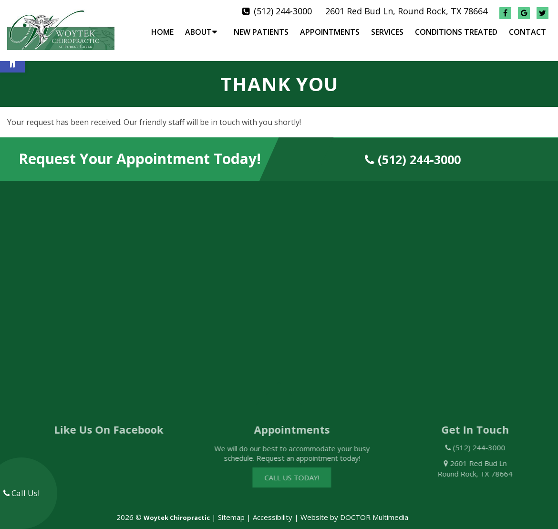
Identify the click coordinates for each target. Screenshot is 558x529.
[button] (12, 60)
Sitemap (231, 509)
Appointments (330, 32)
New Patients (261, 32)
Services (387, 32)
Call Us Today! (300, 470)
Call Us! (21, 493)
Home (162, 32)
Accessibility (272, 509)
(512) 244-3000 (283, 11)
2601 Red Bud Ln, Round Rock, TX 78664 (406, 11)
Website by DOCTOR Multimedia (354, 509)
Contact (527, 32)
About (198, 32)
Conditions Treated (456, 32)
